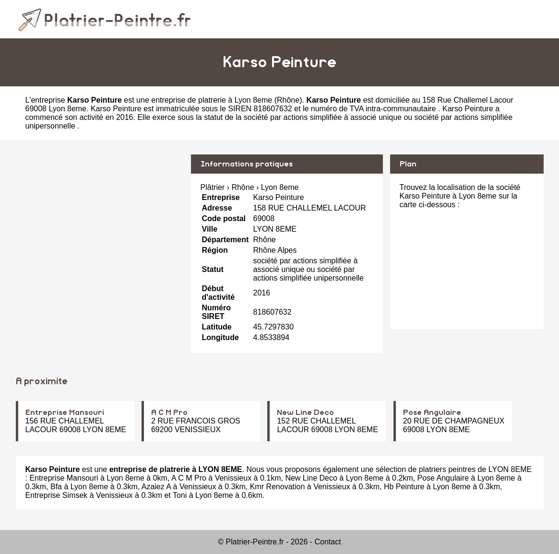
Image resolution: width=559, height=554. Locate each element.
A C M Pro (169, 412)
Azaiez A (156, 487)
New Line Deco (305, 412)
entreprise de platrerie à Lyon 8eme (211, 100)
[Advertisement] (100, 221)
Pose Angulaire (432, 412)
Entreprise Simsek (56, 495)
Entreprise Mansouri (64, 412)
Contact (328, 542)
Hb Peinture (404, 487)
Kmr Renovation (277, 487)
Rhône (288, 100)
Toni (180, 495)
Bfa (56, 487)
